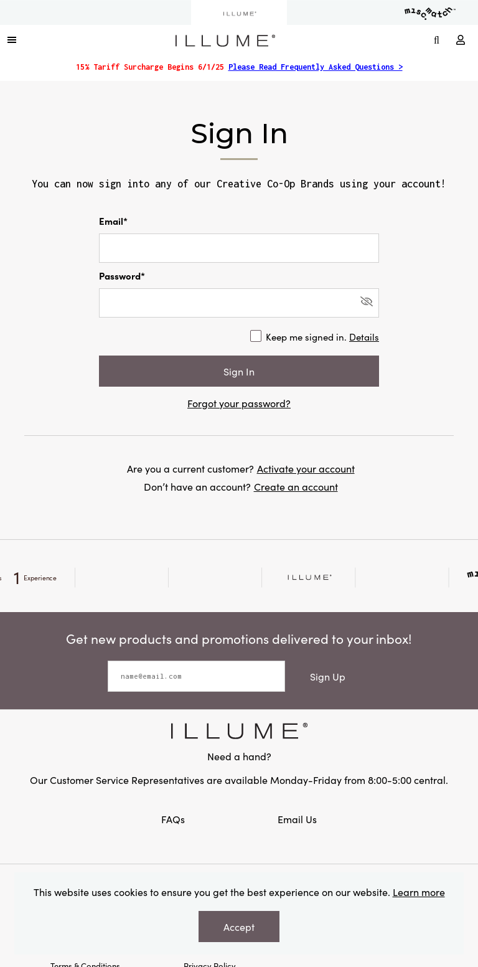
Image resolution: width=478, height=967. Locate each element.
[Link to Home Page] (225, 38)
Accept (239, 926)
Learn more (419, 892)
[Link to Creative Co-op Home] (239, 730)
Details (364, 336)
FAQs (174, 819)
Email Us (297, 819)
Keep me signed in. (322, 336)
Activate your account (306, 468)
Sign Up (327, 676)
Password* (122, 275)
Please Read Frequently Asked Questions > (315, 67)
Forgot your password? (239, 403)
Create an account (296, 486)
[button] (11, 39)
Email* (113, 220)
